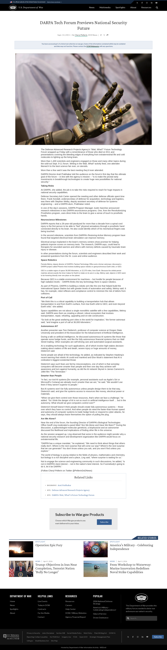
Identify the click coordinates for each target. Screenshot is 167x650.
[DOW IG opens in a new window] (112, 633)
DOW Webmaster (92, 46)
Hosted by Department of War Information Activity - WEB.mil (83, 647)
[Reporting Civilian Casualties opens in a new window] (37, 637)
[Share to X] (104, 35)
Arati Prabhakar (64, 485)
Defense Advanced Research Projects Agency (71, 490)
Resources (146, 7)
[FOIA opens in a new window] (75, 637)
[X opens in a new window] (137, 2)
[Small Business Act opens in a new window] (42, 641)
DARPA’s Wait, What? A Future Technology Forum (73, 495)
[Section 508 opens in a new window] (60, 633)
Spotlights (120, 7)
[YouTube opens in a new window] (156, 2)
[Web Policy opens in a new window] (88, 633)
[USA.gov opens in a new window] (30, 641)
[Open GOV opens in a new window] (83, 637)
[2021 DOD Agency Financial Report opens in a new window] (77, 617)
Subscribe (104, 522)
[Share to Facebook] (101, 35)
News (91, 7)
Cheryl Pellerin (81, 35)
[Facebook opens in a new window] (142, 2)
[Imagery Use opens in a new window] (66, 637)
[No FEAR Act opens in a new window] (55, 637)
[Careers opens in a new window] (77, 605)
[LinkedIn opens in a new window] (151, 2)
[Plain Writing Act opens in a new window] (100, 633)
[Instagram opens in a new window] (146, 2)
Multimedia (104, 7)
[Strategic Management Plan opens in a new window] (100, 637)
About (133, 7)
